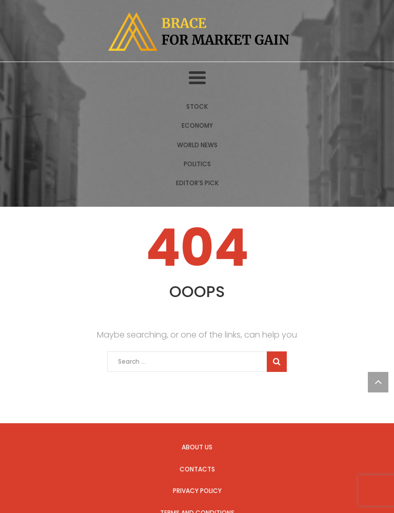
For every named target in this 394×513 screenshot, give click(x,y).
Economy (197, 125)
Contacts (197, 469)
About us (197, 447)
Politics (197, 164)
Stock (197, 106)
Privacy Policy (197, 490)
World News (197, 145)
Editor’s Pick (197, 183)
